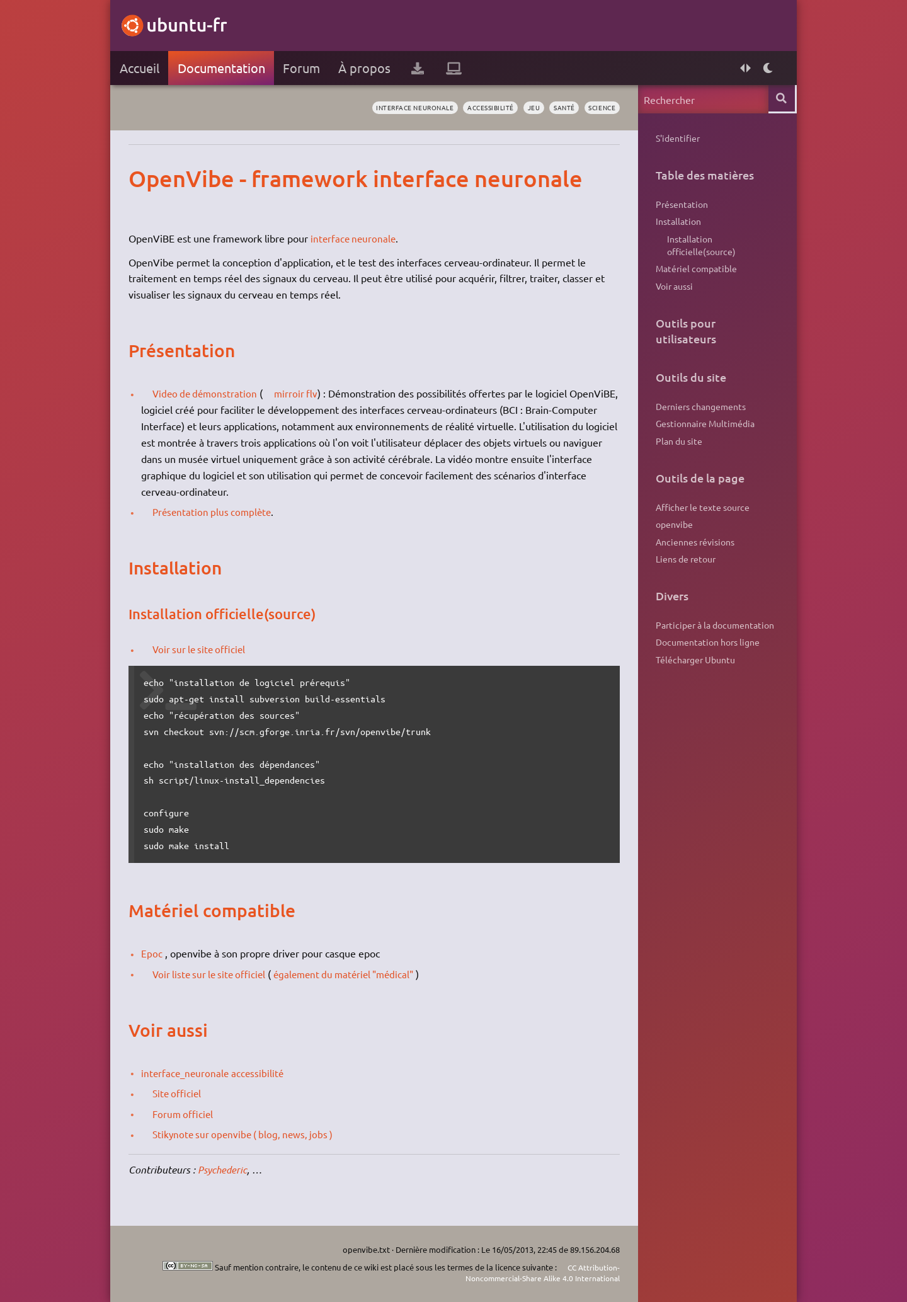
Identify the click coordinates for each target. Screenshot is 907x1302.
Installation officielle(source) (698, 248)
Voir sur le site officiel (205, 648)
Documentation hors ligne (705, 654)
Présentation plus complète (218, 511)
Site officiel (182, 1093)
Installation (676, 223)
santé (556, 108)
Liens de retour (683, 569)
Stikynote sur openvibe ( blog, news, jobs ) (250, 1134)
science (597, 108)
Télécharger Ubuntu (693, 672)
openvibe (671, 533)
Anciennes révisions (692, 551)
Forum (304, 68)
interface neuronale (395, 108)
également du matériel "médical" (358, 974)
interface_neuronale (189, 1072)
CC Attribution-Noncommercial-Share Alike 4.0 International (534, 1273)
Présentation (679, 204)
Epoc (154, 953)
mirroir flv (305, 393)
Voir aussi (671, 291)
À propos (367, 68)
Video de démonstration (210, 393)
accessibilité (477, 108)
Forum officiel (188, 1113)
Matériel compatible (693, 272)
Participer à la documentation (712, 636)
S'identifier (675, 138)
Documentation (224, 68)
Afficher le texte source (700, 515)
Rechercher (779, 99)
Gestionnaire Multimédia (702, 430)
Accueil (142, 68)
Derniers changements (698, 412)
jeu (524, 108)
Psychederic (227, 1169)
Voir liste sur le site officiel (216, 974)
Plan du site (676, 448)
